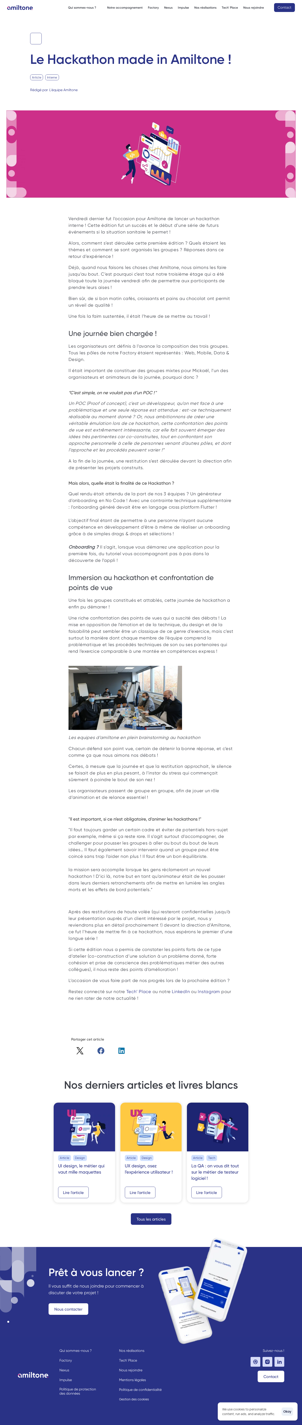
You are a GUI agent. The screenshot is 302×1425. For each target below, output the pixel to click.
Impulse (183, 8)
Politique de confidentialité (140, 1390)
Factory (153, 8)
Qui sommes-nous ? (75, 1351)
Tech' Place (230, 8)
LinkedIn (181, 991)
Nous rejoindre (130, 1370)
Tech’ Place (138, 991)
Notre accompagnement (125, 8)
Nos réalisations (205, 8)
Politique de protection (78, 1389)
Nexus (168, 8)
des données (69, 1393)
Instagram (209, 991)
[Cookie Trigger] (134, 1399)
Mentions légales (132, 1380)
